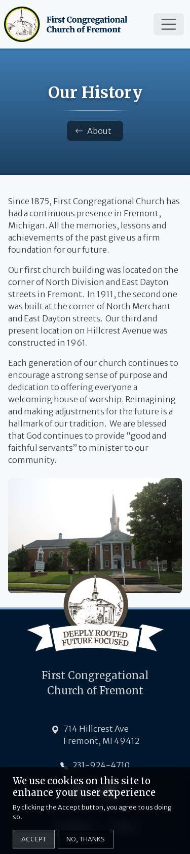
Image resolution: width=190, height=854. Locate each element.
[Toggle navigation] (169, 24)
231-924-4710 (101, 765)
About (93, 131)
